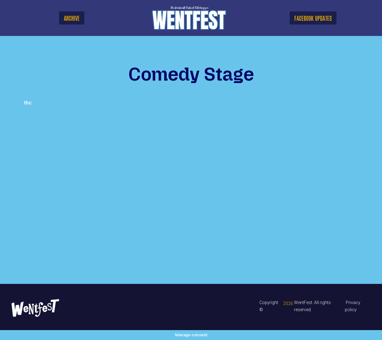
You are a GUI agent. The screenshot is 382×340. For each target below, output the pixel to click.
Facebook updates (313, 18)
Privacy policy (352, 306)
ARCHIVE (72, 18)
